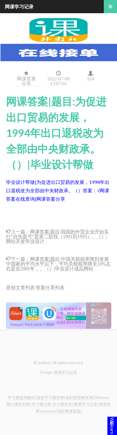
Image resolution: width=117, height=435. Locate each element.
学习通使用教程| (22, 397)
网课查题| (73, 411)
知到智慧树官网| (80, 397)
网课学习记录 (65, 372)
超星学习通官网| (51, 397)
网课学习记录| (86, 404)
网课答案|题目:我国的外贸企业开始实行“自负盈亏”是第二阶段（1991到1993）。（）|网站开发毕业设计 (57, 236)
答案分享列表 (50, 287)
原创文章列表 (20, 287)
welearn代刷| (52, 411)
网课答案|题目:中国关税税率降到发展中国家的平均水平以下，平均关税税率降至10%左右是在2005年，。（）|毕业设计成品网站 (58, 263)
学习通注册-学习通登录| (52, 404)
